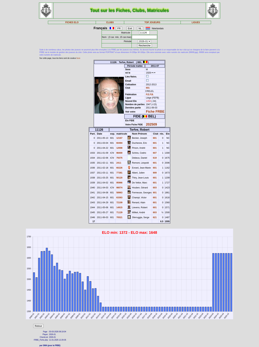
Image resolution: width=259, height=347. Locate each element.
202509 (151, 124)
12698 (119, 148)
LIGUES (196, 22)
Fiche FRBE (155, 111)
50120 (119, 177)
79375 (119, 158)
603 (154, 187)
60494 (119, 143)
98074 (119, 187)
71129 (119, 212)
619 (154, 158)
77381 (119, 172)
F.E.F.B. (150, 94)
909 (154, 172)
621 (154, 217)
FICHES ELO (72, 22)
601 (147, 88)
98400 (119, 153)
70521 (119, 217)
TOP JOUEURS (152, 22)
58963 (119, 192)
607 (154, 153)
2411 (118, 163)
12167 (119, 138)
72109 (119, 202)
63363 (119, 197)
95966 (119, 182)
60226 (119, 168)
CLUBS (110, 22)
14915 (119, 207)
